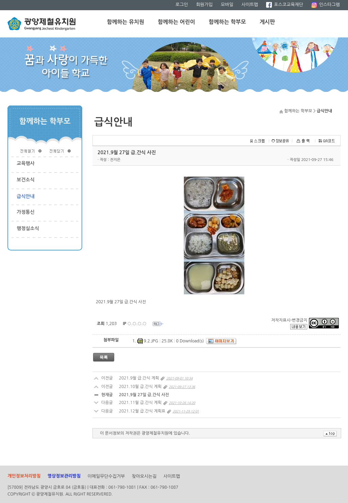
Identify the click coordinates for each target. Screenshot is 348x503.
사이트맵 (249, 4)
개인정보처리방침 (24, 476)
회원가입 (204, 4)
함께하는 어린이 (176, 22)
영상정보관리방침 (64, 476)
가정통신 (26, 212)
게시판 (267, 22)
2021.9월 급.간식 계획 (139, 378)
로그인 (181, 4)
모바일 (227, 4)
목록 (104, 357)
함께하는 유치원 (125, 22)
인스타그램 (325, 4)
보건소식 (26, 179)
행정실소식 (28, 228)
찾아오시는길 (144, 476)
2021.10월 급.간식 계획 (140, 387)
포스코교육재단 (284, 4)
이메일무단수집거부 (106, 476)
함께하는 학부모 (227, 22)
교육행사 (26, 163)
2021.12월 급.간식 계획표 (142, 411)
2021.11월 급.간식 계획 (140, 403)
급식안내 (26, 196)
